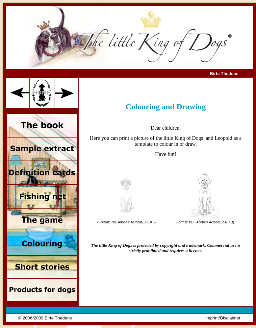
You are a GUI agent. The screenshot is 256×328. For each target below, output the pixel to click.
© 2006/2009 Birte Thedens (45, 317)
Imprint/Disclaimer (223, 317)
